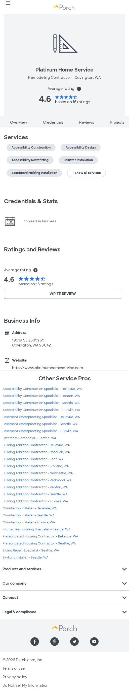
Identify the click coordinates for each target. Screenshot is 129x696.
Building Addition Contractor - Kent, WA (33, 459)
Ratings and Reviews (32, 249)
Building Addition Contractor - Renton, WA (35, 487)
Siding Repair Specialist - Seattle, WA (31, 550)
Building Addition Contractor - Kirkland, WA (36, 466)
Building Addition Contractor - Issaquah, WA (36, 452)
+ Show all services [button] (86, 173)
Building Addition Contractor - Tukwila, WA (35, 501)
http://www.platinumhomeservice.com (47, 368)
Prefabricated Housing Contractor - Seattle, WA (39, 543)
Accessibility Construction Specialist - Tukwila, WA (41, 410)
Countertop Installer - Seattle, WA (29, 515)
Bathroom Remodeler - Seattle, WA (29, 438)
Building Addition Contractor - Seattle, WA (35, 494)
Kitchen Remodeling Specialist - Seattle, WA (36, 529)
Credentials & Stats (31, 201)
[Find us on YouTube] (94, 641)
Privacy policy (15, 677)
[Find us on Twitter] (74, 641)
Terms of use (14, 668)
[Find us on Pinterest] (54, 641)
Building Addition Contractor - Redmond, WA (37, 480)
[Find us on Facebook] (34, 641)
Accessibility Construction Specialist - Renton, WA (41, 396)
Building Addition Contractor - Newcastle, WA (38, 473)
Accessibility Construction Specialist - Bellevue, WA (42, 389)
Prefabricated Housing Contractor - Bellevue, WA (40, 536)
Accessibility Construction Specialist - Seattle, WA (41, 403)
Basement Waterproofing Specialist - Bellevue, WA (41, 417)
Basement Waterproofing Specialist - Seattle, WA (40, 424)
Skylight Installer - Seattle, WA (26, 557)
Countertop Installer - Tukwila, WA (29, 522)
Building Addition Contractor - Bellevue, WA (36, 445)
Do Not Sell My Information (26, 685)
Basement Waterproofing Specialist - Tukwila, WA (40, 431)
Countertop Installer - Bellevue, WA (30, 508)
